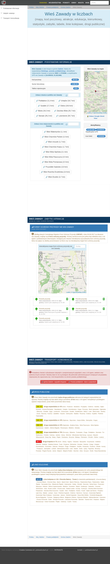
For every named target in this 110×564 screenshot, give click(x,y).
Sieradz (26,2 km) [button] (44, 116)
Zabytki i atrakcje (9, 13)
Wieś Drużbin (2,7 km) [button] (55, 177)
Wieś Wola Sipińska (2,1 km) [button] (55, 152)
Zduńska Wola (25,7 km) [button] (64, 111)
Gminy (73, 3)
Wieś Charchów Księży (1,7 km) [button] (55, 147)
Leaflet (89, 113)
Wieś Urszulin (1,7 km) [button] (55, 142)
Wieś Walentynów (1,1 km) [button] (55, 132)
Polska (31, 7)
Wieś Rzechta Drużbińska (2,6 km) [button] (55, 172)
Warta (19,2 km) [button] (42, 111)
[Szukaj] (99, 3)
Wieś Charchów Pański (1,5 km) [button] (55, 137)
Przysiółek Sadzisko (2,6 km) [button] (55, 167)
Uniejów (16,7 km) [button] (66, 101)
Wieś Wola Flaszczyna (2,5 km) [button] (55, 157)
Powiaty (66, 3)
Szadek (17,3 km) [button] (46, 106)
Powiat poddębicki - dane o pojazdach (82, 381)
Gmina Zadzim (65, 7)
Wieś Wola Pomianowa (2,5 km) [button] (55, 162)
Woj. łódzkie (40, 7)
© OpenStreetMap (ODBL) (99, 113)
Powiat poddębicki (52, 7)
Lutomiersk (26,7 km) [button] (65, 116)
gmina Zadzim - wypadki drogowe (53, 381)
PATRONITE (58, 548)
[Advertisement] (13, 29)
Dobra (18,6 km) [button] (65, 106)
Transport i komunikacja (11, 18)
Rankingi (43, 3)
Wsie (87, 3)
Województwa (55, 3)
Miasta (81, 3)
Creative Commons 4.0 (27, 548)
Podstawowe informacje (11, 8)
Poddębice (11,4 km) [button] (45, 101)
